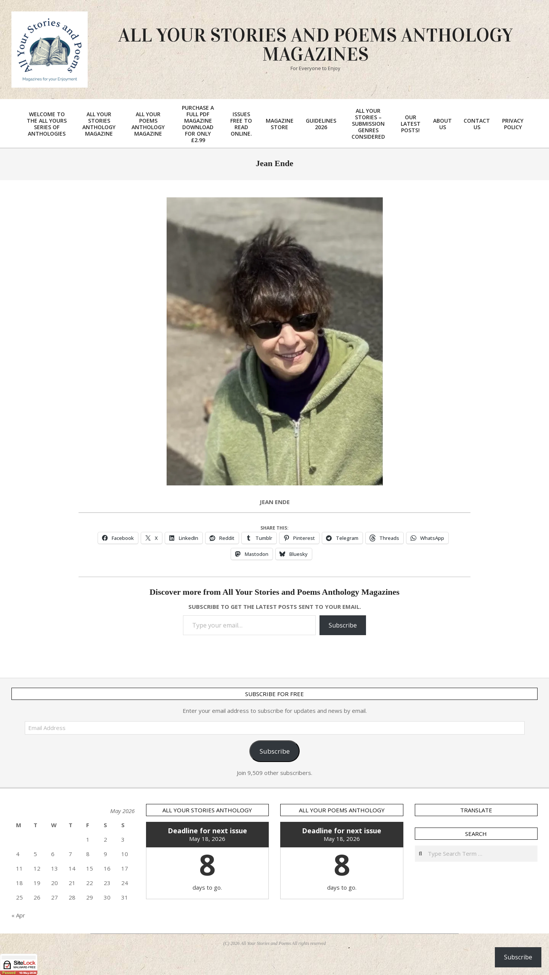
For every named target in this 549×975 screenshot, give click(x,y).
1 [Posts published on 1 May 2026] (88, 839)
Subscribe (343, 625)
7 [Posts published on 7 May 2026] (70, 854)
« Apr (18, 915)
